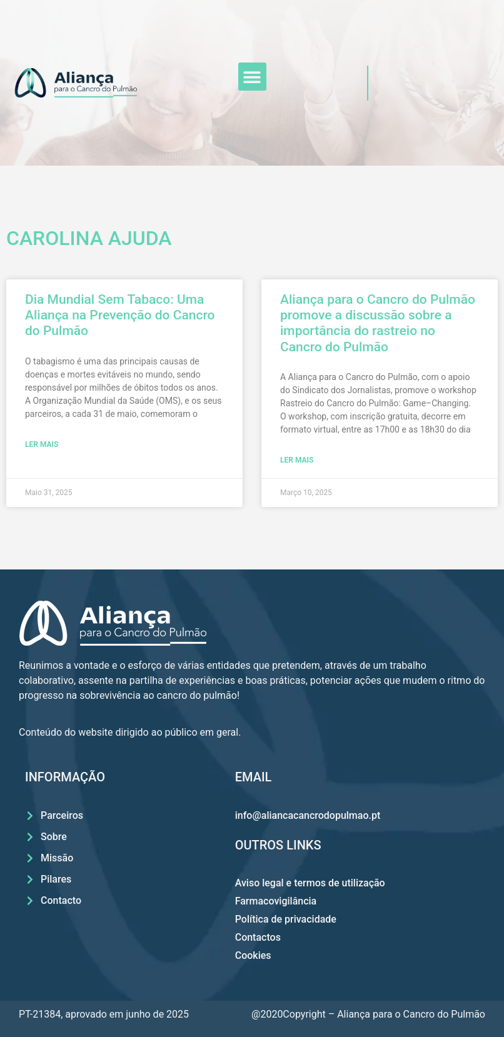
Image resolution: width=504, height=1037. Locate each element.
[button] (252, 77)
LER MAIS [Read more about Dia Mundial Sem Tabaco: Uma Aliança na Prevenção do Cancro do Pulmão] (41, 444)
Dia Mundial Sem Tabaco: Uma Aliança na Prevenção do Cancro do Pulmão (119, 315)
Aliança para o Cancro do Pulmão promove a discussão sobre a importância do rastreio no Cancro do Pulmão (377, 323)
